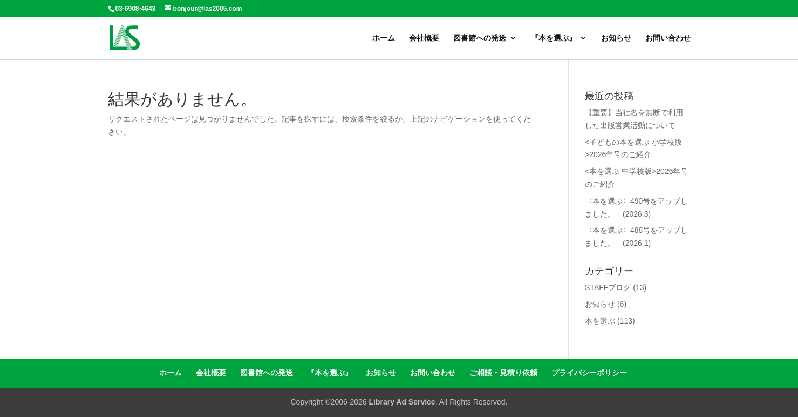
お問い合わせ (668, 38)
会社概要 (424, 38)
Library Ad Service (402, 402)
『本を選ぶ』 (553, 38)
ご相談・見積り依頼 (503, 372)
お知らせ (616, 38)
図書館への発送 (479, 38)
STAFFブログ (608, 287)
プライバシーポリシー (589, 372)
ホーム (383, 38)
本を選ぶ (600, 321)
